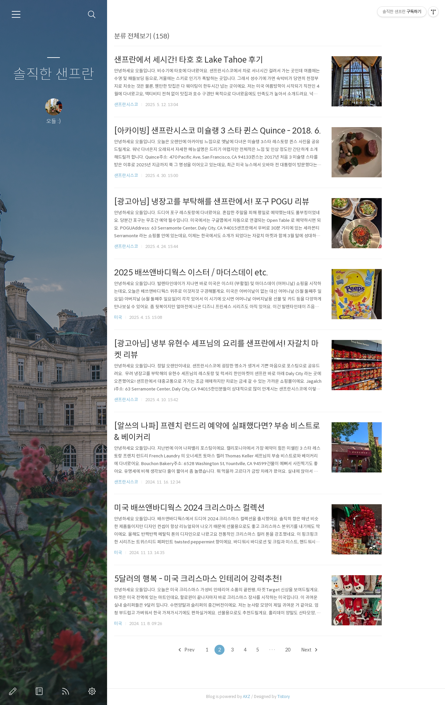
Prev (212, 650)
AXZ (272, 696)
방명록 (40, 691)
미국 (144, 317)
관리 (93, 691)
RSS (67, 691)
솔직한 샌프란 (53, 74)
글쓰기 (14, 691)
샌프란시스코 (152, 104)
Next (335, 650)
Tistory (309, 696)
